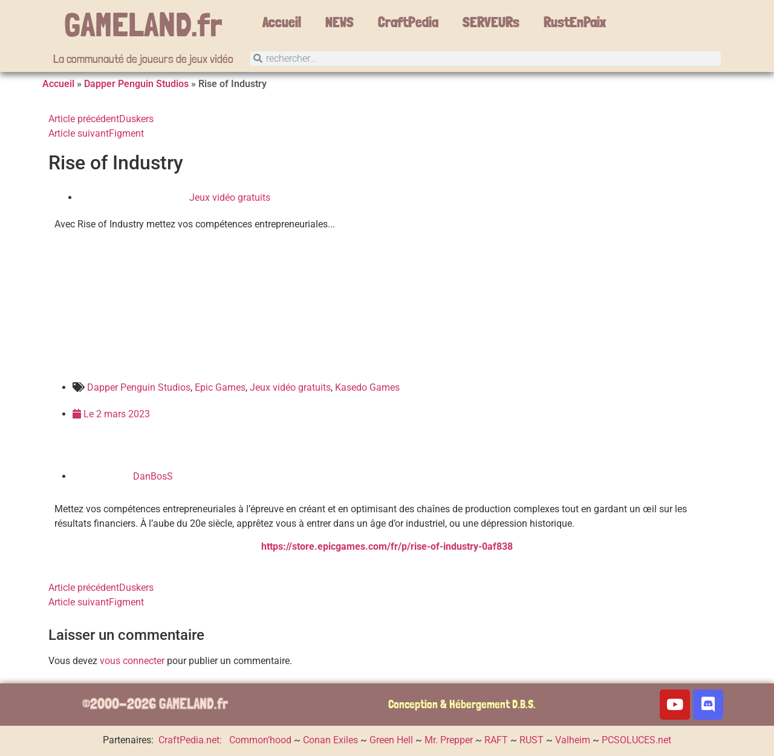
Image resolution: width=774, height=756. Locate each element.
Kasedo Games (367, 387)
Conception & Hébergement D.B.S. (462, 704)
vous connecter (132, 660)
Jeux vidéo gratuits (229, 197)
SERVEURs (491, 22)
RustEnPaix (575, 22)
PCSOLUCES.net (636, 740)
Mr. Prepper (448, 740)
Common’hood (260, 740)
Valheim (572, 740)
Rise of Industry (115, 162)
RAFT (496, 740)
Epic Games (220, 387)
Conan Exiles (330, 740)
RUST (531, 740)
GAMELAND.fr (143, 24)
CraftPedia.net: (191, 740)
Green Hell (391, 740)
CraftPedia (408, 22)
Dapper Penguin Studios (136, 84)
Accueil (281, 22)
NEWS (339, 22)
